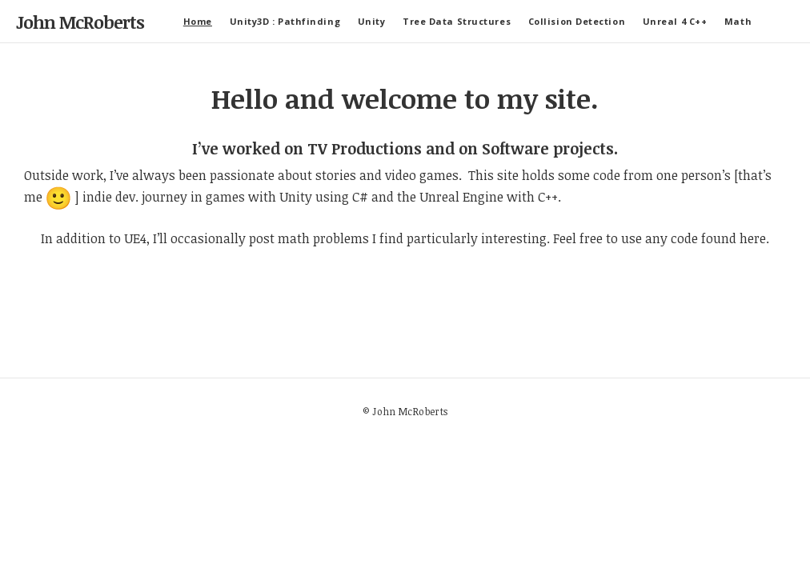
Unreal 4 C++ (675, 21)
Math (738, 21)
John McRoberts (80, 22)
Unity (372, 21)
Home (197, 21)
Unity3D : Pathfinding (285, 21)
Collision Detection (576, 21)
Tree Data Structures (457, 21)
